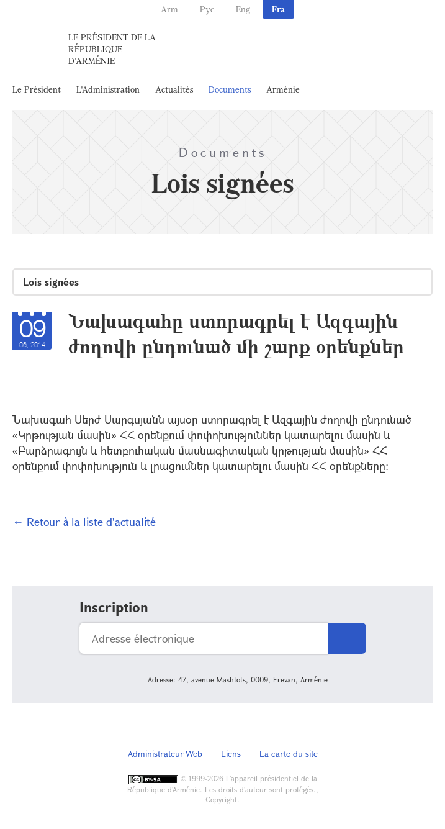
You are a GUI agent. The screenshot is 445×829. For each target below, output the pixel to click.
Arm (169, 9)
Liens (231, 753)
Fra (278, 9)
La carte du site (288, 753)
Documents (230, 89)
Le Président (36, 89)
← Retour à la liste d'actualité (84, 521)
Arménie (283, 89)
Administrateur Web (165, 753)
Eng (243, 9)
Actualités (174, 89)
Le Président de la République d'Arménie (112, 48)
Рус (207, 9)
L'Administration (108, 89)
